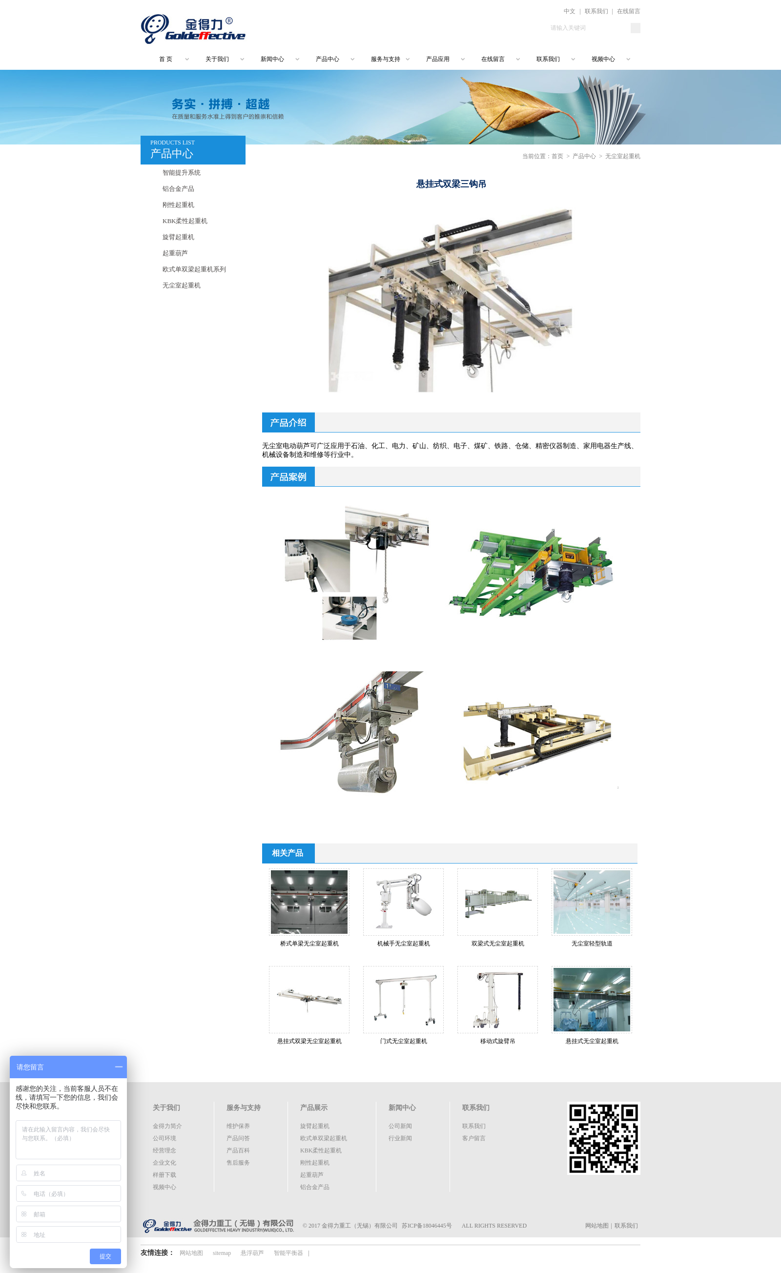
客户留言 (474, 1138)
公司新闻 (400, 1126)
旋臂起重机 (178, 237)
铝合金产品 (178, 188)
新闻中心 (272, 59)
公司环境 (164, 1138)
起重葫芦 (175, 253)
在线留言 (628, 11)
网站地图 (597, 1225)
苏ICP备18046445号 (427, 1225)
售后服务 (238, 1162)
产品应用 (438, 59)
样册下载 (164, 1174)
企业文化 (164, 1162)
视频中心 (603, 59)
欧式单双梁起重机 (323, 1138)
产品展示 (314, 1107)
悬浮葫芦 (252, 1253)
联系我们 (596, 11)
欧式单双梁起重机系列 (194, 269)
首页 (557, 156)
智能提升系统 (182, 172)
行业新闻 (400, 1138)
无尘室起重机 (182, 285)
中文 (569, 11)
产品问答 (238, 1138)
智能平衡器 (288, 1253)
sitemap (222, 1253)
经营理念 (164, 1150)
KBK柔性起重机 (185, 221)
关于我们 (217, 59)
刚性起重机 (178, 204)
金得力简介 (167, 1126)
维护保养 (238, 1126)
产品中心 (327, 59)
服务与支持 (385, 59)
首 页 (161, 59)
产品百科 (238, 1150)
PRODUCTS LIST (198, 150)
